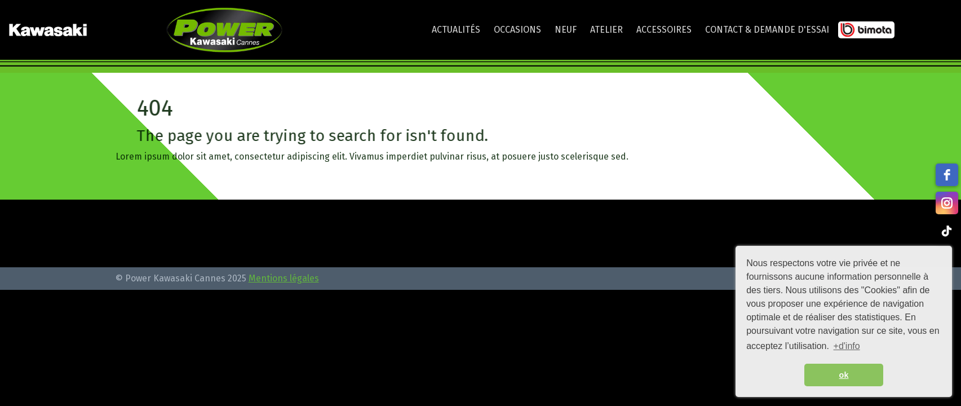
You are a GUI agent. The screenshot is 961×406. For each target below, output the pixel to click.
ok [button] (844, 374)
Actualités (456, 29)
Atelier (606, 29)
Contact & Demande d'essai (767, 29)
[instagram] (947, 203)
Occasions (517, 29)
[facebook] (947, 175)
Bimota (866, 32)
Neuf (566, 29)
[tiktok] (947, 231)
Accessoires (664, 29)
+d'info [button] (847, 346)
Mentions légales (284, 278)
